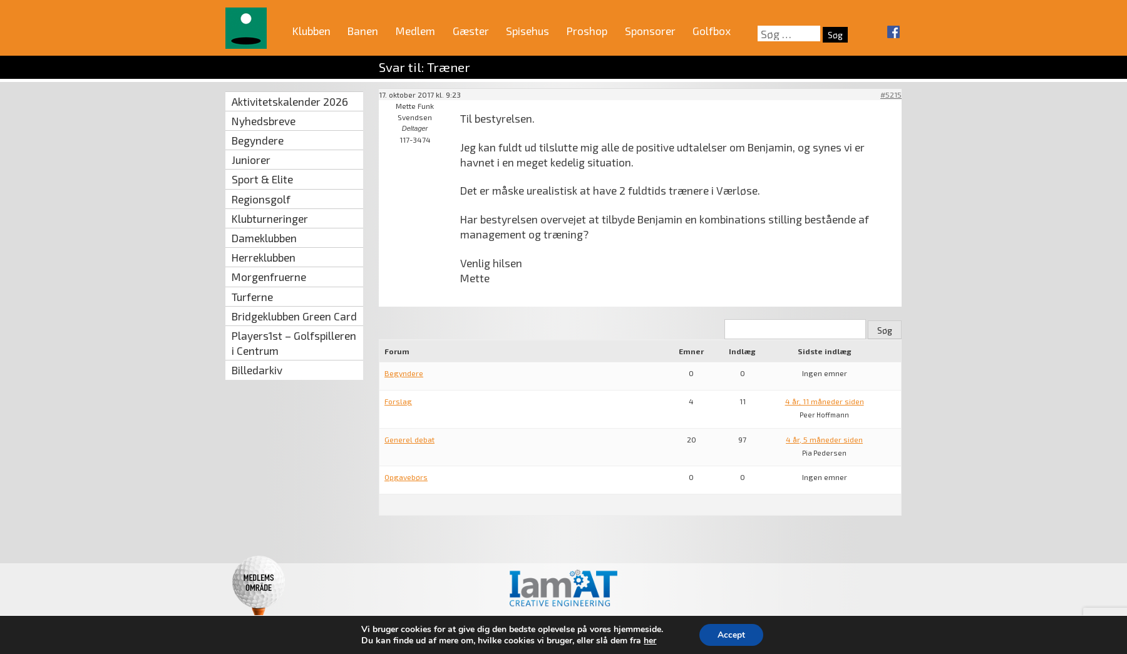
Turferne (252, 296)
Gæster (471, 30)
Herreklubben (264, 257)
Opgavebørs (406, 477)
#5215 (891, 94)
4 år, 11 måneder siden (824, 401)
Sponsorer (650, 30)
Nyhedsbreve (264, 121)
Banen (362, 30)
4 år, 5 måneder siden (824, 439)
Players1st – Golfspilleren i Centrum (294, 343)
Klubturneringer (270, 218)
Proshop (587, 30)
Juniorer (251, 159)
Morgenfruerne (269, 276)
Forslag (398, 401)
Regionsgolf (261, 199)
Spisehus (527, 30)
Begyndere (258, 140)
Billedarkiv (257, 370)
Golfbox (711, 30)
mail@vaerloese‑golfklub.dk (782, 633)
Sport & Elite (262, 179)
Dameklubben (264, 238)
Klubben (311, 30)
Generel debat (409, 439)
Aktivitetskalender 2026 (290, 101)
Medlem (415, 30)
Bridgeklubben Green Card (294, 316)
